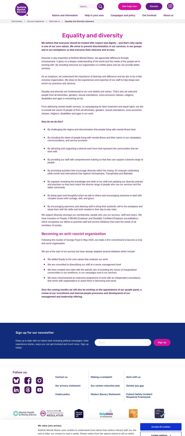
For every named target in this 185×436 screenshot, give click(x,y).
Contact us (61, 377)
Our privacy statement (68, 385)
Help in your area (94, 15)
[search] (100, 6)
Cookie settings (161, 420)
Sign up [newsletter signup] (162, 342)
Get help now (129, 6)
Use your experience (35, 21)
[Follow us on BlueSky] (16, 380)
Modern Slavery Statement (105, 394)
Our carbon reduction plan (105, 385)
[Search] (88, 6)
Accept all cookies (160, 412)
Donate (154, 6)
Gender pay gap (135, 385)
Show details (44, 430)
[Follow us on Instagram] (39, 380)
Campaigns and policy (123, 15)
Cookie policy (62, 394)
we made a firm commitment (109, 240)
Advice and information (65, 15)
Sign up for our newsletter (35, 332)
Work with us (54, 21)
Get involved (149, 15)
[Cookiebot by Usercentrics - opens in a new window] (18, 430)
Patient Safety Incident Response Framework (139, 395)
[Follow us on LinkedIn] (16, 389)
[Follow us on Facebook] (28, 380)
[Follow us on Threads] (28, 389)
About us (168, 15)
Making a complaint (101, 377)
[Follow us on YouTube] (39, 389)
